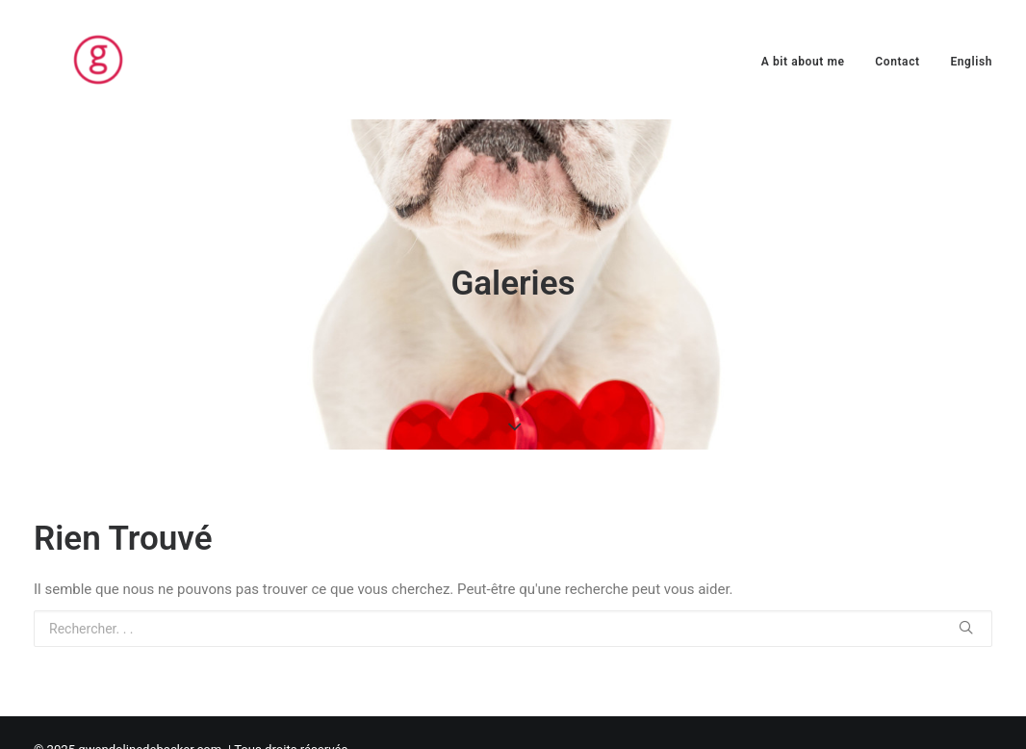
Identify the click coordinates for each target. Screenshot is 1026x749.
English (971, 61)
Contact (897, 61)
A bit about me (803, 61)
